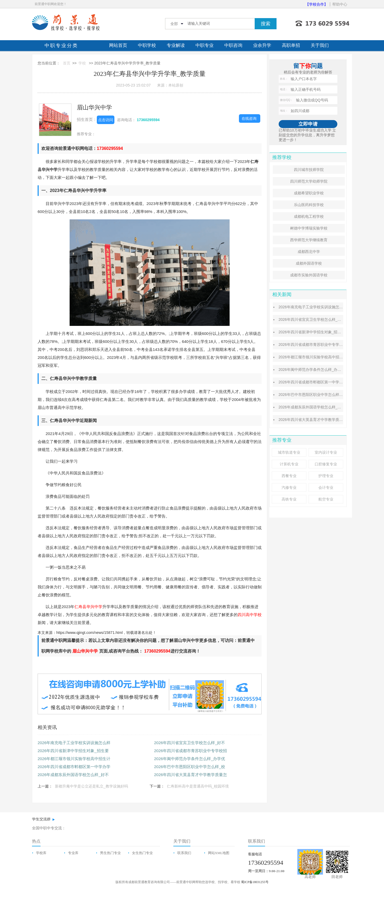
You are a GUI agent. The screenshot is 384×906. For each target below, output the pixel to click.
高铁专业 (289, 499)
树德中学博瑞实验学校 (308, 228)
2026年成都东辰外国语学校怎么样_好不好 (313, 407)
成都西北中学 (309, 251)
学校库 (41, 853)
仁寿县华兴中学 (88, 606)
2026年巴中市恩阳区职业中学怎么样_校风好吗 (317, 394)
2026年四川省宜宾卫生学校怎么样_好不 (189, 742)
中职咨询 (233, 45)
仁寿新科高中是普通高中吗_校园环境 (198, 786)
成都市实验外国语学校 (308, 275)
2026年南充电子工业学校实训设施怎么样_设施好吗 (320, 307)
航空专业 (325, 499)
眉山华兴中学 (94, 107)
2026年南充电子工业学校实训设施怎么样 (74, 742)
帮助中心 (339, 4)
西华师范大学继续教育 (308, 240)
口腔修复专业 (326, 464)
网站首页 (118, 45)
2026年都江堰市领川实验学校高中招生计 (74, 758)
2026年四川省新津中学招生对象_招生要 (73, 750)
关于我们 (320, 45)
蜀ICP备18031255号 (255, 882)
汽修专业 (289, 487)
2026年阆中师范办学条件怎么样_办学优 (189, 758)
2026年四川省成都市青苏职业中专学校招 (190, 750)
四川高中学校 (250, 614)
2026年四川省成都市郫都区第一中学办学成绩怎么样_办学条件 (330, 382)
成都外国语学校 (309, 263)
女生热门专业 (142, 853)
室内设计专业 (326, 452)
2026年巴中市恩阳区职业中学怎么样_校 (189, 766)
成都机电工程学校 (309, 216)
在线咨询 (249, 118)
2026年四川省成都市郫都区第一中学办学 (74, 766)
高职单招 (291, 45)
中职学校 (147, 45)
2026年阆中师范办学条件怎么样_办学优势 (313, 369)
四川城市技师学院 (309, 169)
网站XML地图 (219, 853)
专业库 (73, 853)
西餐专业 (289, 476)
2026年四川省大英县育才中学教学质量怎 (190, 774)
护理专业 (325, 476)
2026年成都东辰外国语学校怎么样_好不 (73, 774)
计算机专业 (289, 464)
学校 (82, 63)
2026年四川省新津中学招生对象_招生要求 (313, 332)
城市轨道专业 (289, 452)
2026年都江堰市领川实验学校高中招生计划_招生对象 (322, 357)
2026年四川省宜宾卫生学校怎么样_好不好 (313, 319)
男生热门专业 (110, 853)
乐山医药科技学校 (309, 205)
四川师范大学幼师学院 (308, 181)
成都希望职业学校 (309, 193)
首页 (66, 63)
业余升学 (262, 45)
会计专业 (325, 487)
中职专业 (204, 45)
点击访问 (105, 120)
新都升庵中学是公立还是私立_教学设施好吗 (91, 786)
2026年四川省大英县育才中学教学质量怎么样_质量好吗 (324, 419)
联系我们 (184, 853)
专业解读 (176, 45)
